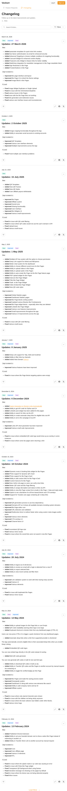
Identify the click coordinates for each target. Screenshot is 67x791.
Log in (53, 3)
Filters (59, 27)
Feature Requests (11, 8)
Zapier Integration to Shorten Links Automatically (26, 404)
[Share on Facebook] (59, 106)
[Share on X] (63, 106)
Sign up (61, 3)
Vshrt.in (25, 358)
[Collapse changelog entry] (63, 41)
